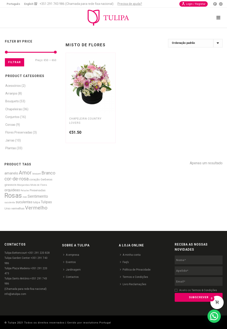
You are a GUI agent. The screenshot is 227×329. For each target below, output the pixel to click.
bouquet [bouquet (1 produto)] (36, 173)
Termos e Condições (134, 277)
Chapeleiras (13, 109)
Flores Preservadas (18, 132)
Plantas (10, 148)
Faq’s (124, 262)
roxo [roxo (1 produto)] (25, 196)
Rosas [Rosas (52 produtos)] (13, 195)
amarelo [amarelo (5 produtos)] (11, 173)
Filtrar (14, 62)
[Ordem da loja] (195, 43)
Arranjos (11, 93)
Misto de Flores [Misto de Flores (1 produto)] (38, 185)
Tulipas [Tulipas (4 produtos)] (46, 202)
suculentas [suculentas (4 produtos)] (24, 202)
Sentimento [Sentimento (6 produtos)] (37, 196)
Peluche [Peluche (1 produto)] (25, 190)
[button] (214, 316)
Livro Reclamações (133, 284)
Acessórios (13, 85)
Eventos (69, 262)
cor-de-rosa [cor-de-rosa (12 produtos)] (16, 179)
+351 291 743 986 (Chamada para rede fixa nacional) (76, 4)
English (28, 4)
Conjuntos (12, 117)
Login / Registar (193, 4)
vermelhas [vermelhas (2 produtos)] (17, 208)
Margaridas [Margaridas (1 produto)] (23, 185)
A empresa (71, 254)
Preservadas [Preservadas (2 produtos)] (37, 190)
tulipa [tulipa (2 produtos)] (36, 202)
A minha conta (130, 254)
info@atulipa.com (15, 294)
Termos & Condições (204, 290)
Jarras (9, 140)
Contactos (71, 277)
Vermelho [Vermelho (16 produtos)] (36, 208)
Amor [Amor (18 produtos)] (25, 173)
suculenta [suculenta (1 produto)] (9, 202)
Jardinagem (72, 269)
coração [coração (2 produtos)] (34, 179)
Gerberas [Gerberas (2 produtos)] (46, 179)
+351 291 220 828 (38, 252)
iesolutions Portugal (97, 322)
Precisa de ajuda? (129, 4)
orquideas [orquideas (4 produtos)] (12, 190)
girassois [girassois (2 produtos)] (10, 184)
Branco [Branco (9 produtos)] (48, 173)
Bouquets (12, 101)
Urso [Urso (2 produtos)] (7, 208)
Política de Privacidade (135, 269)
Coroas (10, 124)
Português (13, 4)
